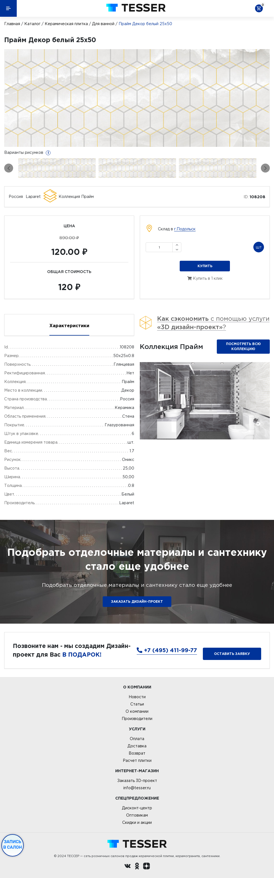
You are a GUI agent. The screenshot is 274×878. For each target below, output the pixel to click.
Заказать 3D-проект (137, 780)
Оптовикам (137, 815)
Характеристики (69, 325)
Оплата (137, 738)
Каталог (32, 23)
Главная (12, 23)
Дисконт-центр (137, 808)
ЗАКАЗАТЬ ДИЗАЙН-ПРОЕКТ (137, 601)
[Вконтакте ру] (127, 867)
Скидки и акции (137, 822)
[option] (137, 98)
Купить (205, 266)
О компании (137, 711)
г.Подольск (185, 229)
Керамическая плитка (66, 23)
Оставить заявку (232, 653)
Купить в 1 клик (205, 278)
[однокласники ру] (137, 867)
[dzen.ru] (146, 867)
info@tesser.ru (137, 788)
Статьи (137, 704)
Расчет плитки (137, 760)
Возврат (137, 753)
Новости (137, 697)
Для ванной (103, 23)
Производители (137, 718)
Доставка (137, 746)
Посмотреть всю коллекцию (243, 346)
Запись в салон (12, 844)
